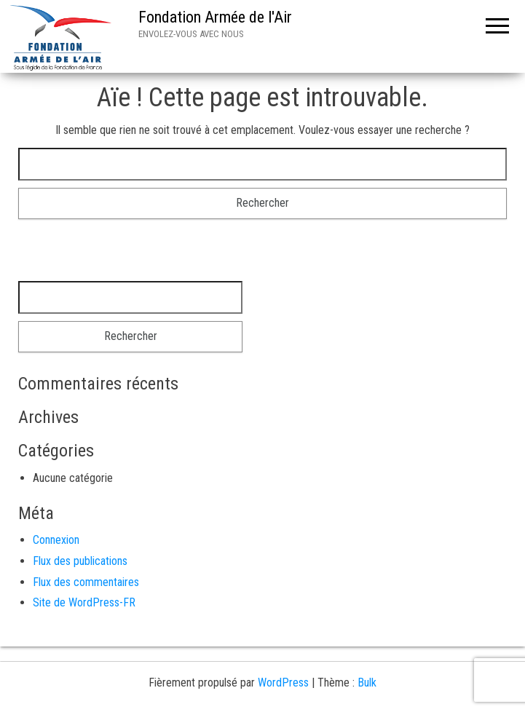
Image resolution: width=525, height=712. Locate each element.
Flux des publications (80, 561)
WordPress (283, 682)
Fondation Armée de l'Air (215, 17)
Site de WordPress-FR (84, 602)
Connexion (56, 540)
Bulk (367, 682)
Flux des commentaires (86, 582)
